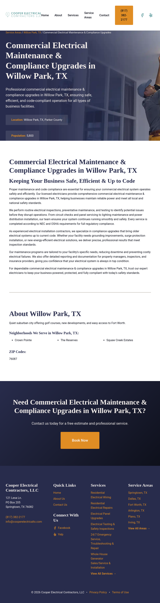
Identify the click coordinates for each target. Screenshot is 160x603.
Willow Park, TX (32, 32)
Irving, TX (134, 522)
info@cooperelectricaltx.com (24, 521)
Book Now (80, 440)
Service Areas (13, 32)
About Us (59, 498)
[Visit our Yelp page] (150, 15)
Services (73, 15)
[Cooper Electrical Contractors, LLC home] (23, 14)
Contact (104, 15)
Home (45, 15)
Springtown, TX (137, 492)
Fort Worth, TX (137, 504)
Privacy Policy (98, 592)
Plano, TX (134, 516)
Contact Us (60, 504)
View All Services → (103, 573)
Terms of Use (120, 592)
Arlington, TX (136, 510)
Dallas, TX (134, 498)
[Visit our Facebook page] (142, 15)
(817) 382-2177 (124, 15)
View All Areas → (139, 528)
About (58, 15)
